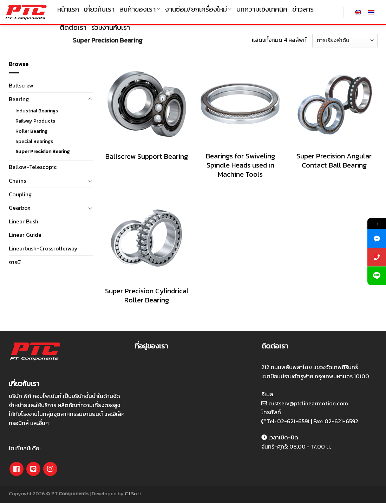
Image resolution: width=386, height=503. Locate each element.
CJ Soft (133, 493)
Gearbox (20, 207)
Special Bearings (34, 141)
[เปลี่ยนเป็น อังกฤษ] (358, 12)
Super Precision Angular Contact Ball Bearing (334, 160)
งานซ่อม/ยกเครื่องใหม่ (198, 9)
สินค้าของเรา (139, 9)
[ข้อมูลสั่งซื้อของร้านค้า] (344, 40)
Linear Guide (25, 234)
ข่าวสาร (303, 9)
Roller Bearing (31, 131)
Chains (17, 180)
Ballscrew (21, 85)
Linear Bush (23, 221)
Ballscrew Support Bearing (146, 156)
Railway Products (35, 121)
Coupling (20, 194)
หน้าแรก (68, 9)
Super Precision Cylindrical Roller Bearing (147, 295)
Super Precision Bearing (42, 151)
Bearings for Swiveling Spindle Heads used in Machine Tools (240, 165)
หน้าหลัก (20, 40)
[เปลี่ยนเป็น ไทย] (371, 12)
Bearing (51, 40)
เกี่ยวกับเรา (99, 9)
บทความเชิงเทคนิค (261, 9)
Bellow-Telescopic (33, 167)
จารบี (15, 262)
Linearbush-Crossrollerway (43, 248)
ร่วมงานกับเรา (110, 27)
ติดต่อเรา (73, 27)
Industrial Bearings (36, 111)
